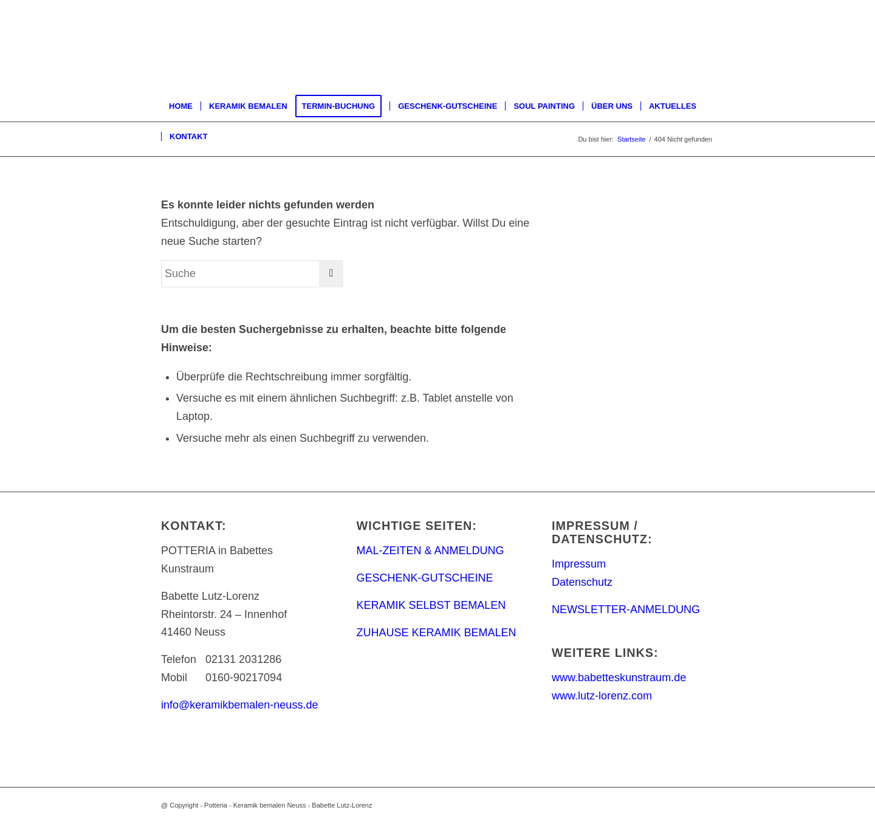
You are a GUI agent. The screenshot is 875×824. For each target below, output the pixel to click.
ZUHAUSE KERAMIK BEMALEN (436, 633)
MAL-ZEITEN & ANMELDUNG (430, 550)
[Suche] (252, 273)
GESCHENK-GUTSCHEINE (425, 578)
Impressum (579, 564)
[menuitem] (181, 106)
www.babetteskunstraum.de (619, 677)
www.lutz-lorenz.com (602, 696)
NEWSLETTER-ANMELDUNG (626, 609)
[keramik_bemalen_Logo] (260, 45)
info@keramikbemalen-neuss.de (239, 705)
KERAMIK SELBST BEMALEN (431, 605)
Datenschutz (582, 582)
